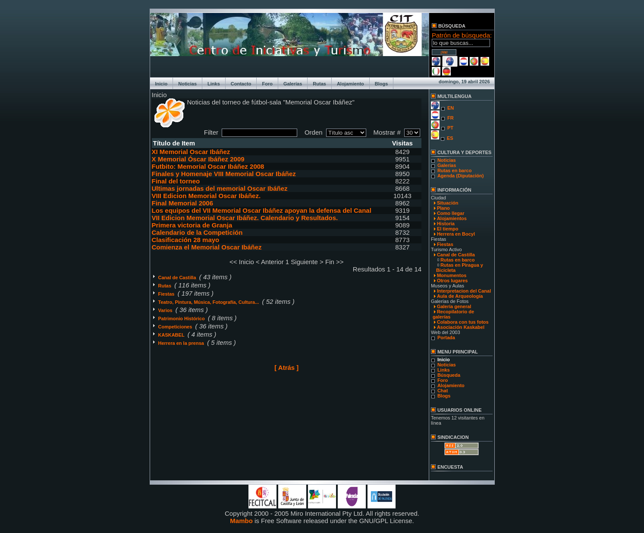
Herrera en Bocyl (456, 234)
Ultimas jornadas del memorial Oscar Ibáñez (220, 188)
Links (213, 83)
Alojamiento (350, 83)
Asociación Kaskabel (460, 327)
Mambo (241, 520)
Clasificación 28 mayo (186, 239)
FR (450, 117)
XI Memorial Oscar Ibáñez (191, 151)
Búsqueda (448, 375)
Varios (166, 310)
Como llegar (451, 213)
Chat (442, 390)
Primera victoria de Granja (192, 225)
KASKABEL (172, 334)
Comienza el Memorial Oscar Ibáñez (207, 247)
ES (450, 138)
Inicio (161, 83)
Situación (448, 202)
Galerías (292, 83)
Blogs (381, 83)
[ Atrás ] (286, 367)
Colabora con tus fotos (463, 322)
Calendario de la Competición (197, 232)
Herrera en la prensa (181, 343)
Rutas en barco (454, 170)
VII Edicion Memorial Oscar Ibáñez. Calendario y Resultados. (245, 217)
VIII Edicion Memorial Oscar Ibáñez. (206, 195)
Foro (267, 83)
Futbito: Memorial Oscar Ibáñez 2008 (208, 166)
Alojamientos (452, 218)
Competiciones (176, 326)
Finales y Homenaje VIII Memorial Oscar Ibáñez (224, 173)
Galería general (454, 306)
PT (450, 127)
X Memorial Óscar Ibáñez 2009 (198, 159)
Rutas (319, 83)
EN (450, 107)
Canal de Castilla (178, 277)
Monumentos (451, 275)
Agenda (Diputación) (460, 175)
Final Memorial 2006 (183, 203)
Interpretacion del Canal (464, 290)
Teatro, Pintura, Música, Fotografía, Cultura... (209, 302)
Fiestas (167, 293)
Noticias (187, 83)
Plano (443, 208)
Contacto (241, 83)
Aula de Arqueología (460, 296)
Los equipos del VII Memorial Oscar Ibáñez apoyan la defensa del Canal (261, 210)
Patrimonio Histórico (182, 318)
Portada (446, 337)
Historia (446, 223)
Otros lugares (452, 280)
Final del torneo (176, 181)
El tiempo (448, 228)
